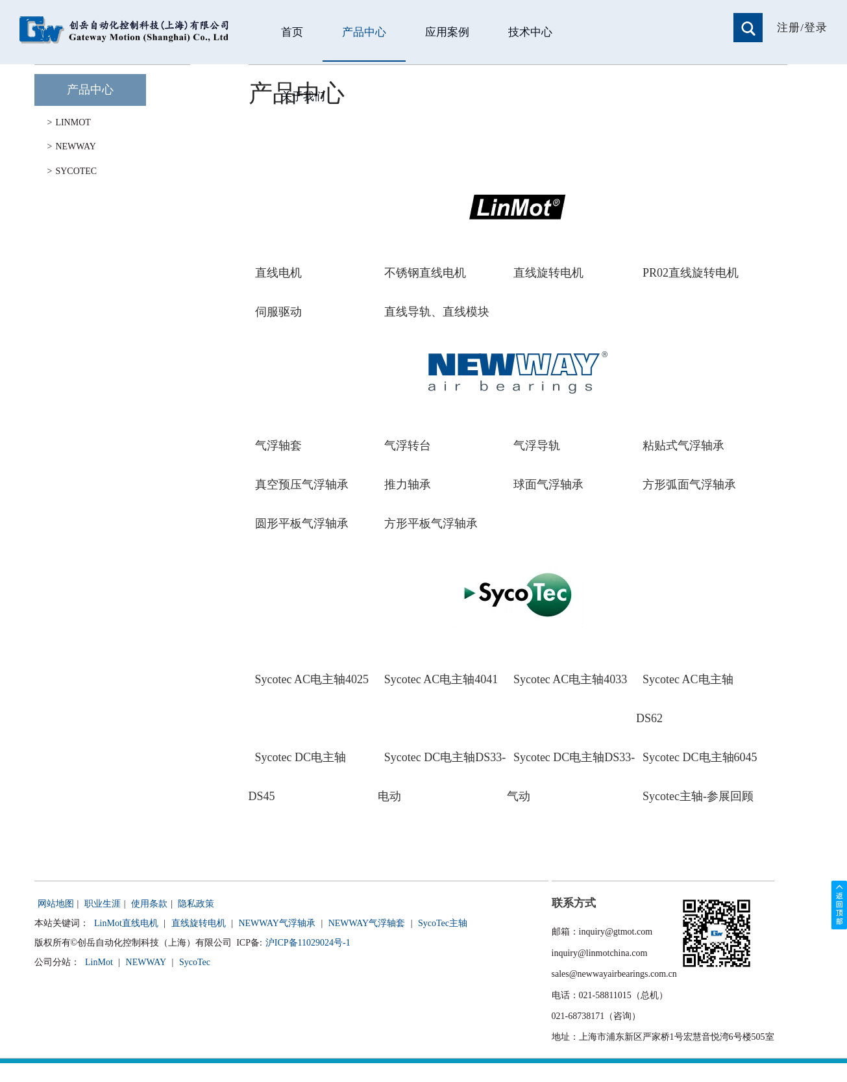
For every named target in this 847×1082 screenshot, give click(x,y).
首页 (292, 32)
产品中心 (364, 32)
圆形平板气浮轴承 (302, 523)
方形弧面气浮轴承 (689, 484)
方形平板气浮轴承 (431, 523)
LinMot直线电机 (126, 923)
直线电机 (278, 272)
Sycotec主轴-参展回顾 (698, 796)
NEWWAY (71, 147)
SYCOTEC (72, 171)
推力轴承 (407, 484)
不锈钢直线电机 (425, 272)
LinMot (99, 962)
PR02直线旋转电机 (691, 272)
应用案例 (447, 32)
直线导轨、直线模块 (436, 311)
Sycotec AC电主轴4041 (441, 679)
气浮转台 (407, 445)
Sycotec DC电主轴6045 (700, 757)
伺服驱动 (278, 311)
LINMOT (69, 123)
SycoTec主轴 (442, 923)
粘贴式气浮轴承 (683, 445)
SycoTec (194, 962)
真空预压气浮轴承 (302, 484)
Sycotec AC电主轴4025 (312, 679)
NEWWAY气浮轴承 (276, 923)
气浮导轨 (536, 445)
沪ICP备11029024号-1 (307, 943)
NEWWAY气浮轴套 (366, 923)
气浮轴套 (278, 445)
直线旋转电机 (548, 272)
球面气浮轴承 (548, 484)
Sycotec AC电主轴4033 (570, 679)
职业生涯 (102, 904)
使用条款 (149, 904)
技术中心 (530, 32)
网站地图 (56, 904)
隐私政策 (196, 904)
